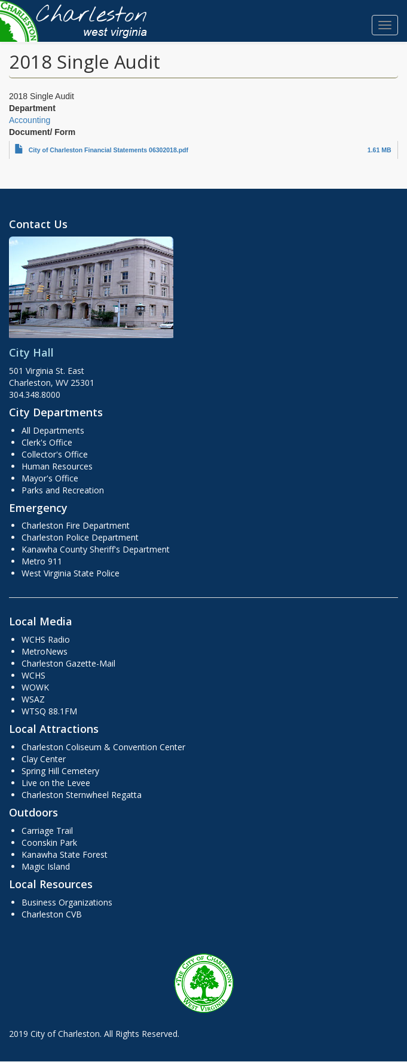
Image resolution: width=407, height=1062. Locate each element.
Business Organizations (67, 902)
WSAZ (33, 699)
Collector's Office (55, 454)
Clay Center (44, 759)
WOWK (35, 687)
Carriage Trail (47, 830)
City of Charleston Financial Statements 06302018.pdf (108, 150)
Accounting (29, 120)
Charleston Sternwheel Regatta (82, 794)
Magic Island (46, 866)
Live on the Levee (56, 782)
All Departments (53, 430)
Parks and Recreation (63, 490)
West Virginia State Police (71, 573)
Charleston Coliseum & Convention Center (103, 747)
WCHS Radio (46, 639)
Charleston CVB (52, 914)
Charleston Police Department (80, 537)
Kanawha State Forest (65, 854)
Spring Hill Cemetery (60, 770)
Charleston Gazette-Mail (68, 663)
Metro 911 (42, 561)
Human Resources (57, 466)
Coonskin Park (49, 842)
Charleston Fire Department (76, 525)
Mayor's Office (50, 478)
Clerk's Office (47, 442)
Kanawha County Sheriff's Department (96, 549)
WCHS (33, 675)
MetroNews (45, 651)
